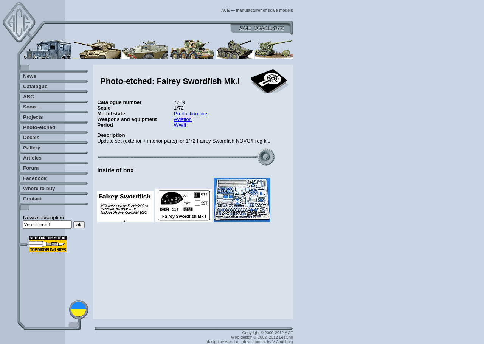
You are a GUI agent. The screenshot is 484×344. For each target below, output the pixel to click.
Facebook (35, 178)
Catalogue (35, 86)
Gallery (31, 147)
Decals (31, 137)
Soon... (31, 107)
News (29, 76)
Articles (32, 158)
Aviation (183, 119)
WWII (180, 125)
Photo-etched (39, 127)
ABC (28, 96)
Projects (33, 117)
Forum (31, 168)
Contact (32, 198)
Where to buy (39, 188)
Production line (190, 113)
